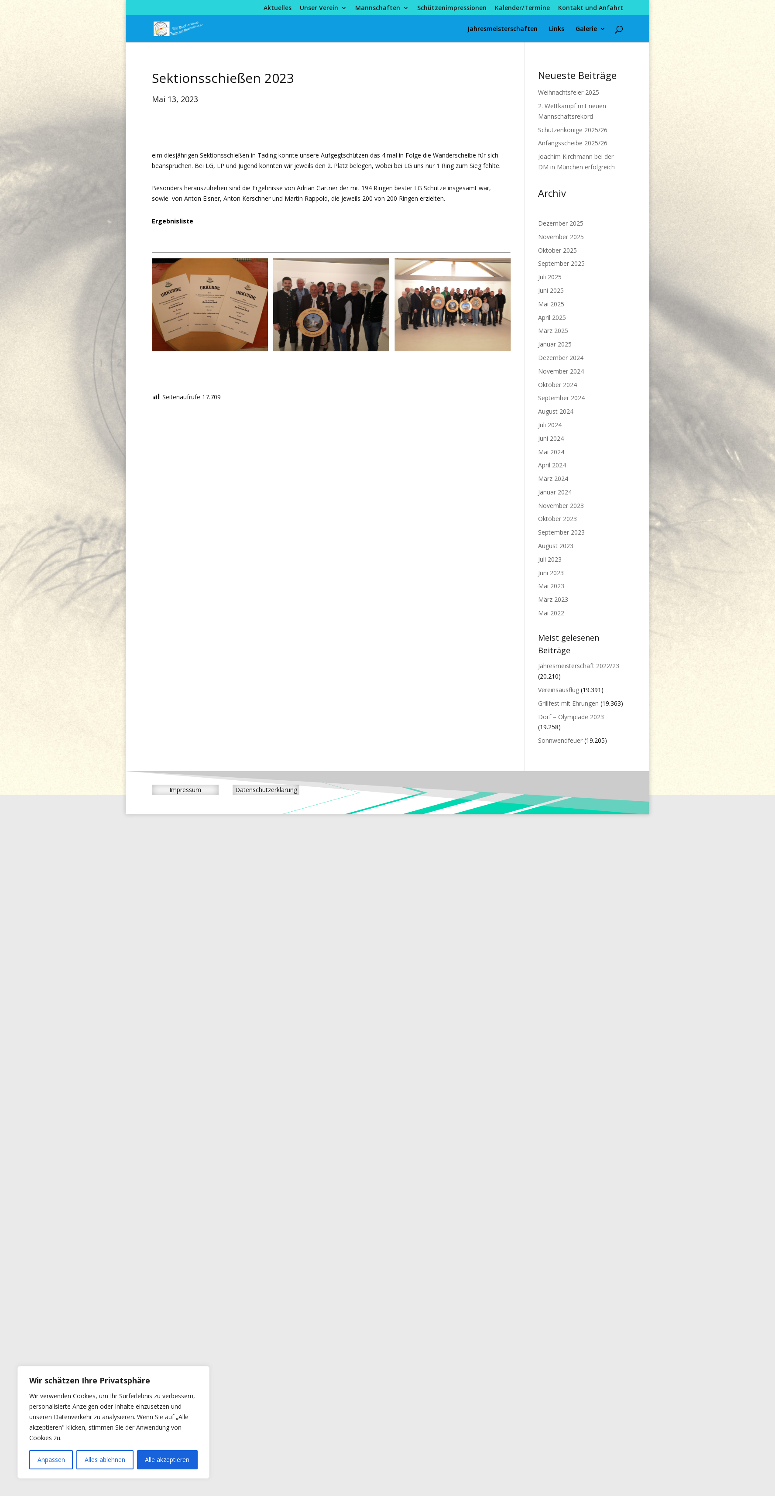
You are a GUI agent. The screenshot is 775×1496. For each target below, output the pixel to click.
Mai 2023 (551, 586)
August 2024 (555, 411)
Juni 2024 (551, 438)
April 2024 (552, 465)
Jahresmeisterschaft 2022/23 (578, 666)
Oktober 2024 (557, 385)
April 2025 (552, 317)
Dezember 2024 (560, 357)
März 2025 (553, 330)
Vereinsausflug (558, 690)
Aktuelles (277, 8)
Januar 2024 (555, 492)
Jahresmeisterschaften (502, 29)
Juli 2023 (550, 559)
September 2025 (561, 263)
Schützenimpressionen (452, 8)
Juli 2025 (550, 277)
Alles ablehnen (105, 1459)
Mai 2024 (551, 452)
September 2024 (561, 398)
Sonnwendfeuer (560, 740)
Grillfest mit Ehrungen (568, 703)
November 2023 (561, 505)
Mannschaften (377, 8)
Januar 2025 (555, 344)
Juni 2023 (551, 573)
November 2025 (561, 237)
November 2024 (561, 371)
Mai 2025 (551, 304)
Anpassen (51, 1459)
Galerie (586, 29)
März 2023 (553, 599)
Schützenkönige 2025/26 (572, 130)
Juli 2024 (550, 425)
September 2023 (561, 532)
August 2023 (555, 546)
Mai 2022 (551, 613)
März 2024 (553, 478)
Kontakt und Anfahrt (590, 8)
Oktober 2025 (557, 250)
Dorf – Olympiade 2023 (571, 717)
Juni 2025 (551, 290)
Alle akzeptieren (167, 1459)
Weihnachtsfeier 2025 (568, 92)
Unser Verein (319, 8)
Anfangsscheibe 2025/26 (572, 143)
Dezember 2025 (560, 223)
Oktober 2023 (557, 519)
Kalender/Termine (522, 8)
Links (556, 29)
